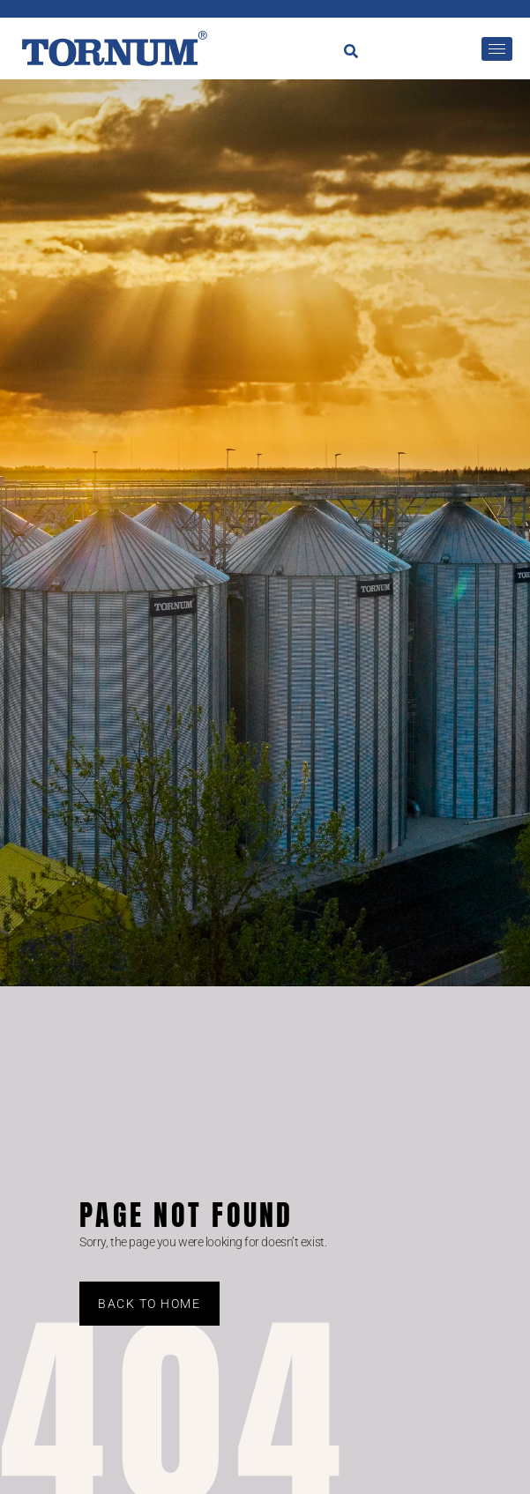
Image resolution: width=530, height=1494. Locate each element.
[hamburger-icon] (496, 49)
